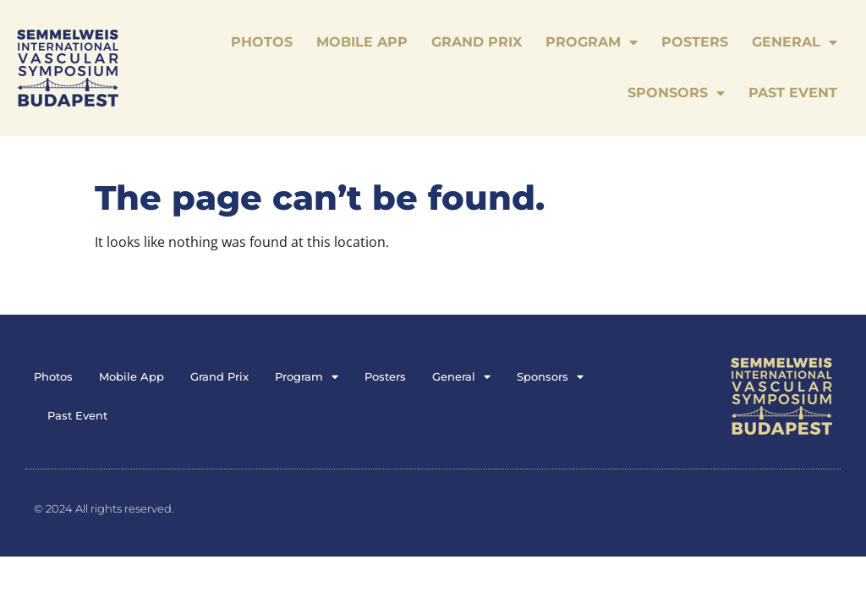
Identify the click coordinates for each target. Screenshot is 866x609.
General (794, 42)
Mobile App (362, 42)
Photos (262, 42)
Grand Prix (476, 42)
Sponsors (676, 93)
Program (591, 42)
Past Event (792, 93)
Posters (694, 42)
